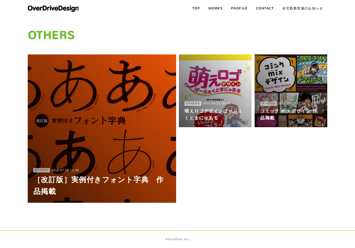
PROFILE (239, 8)
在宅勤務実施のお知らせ (302, 8)
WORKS (215, 8)
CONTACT (265, 8)
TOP (196, 8)
